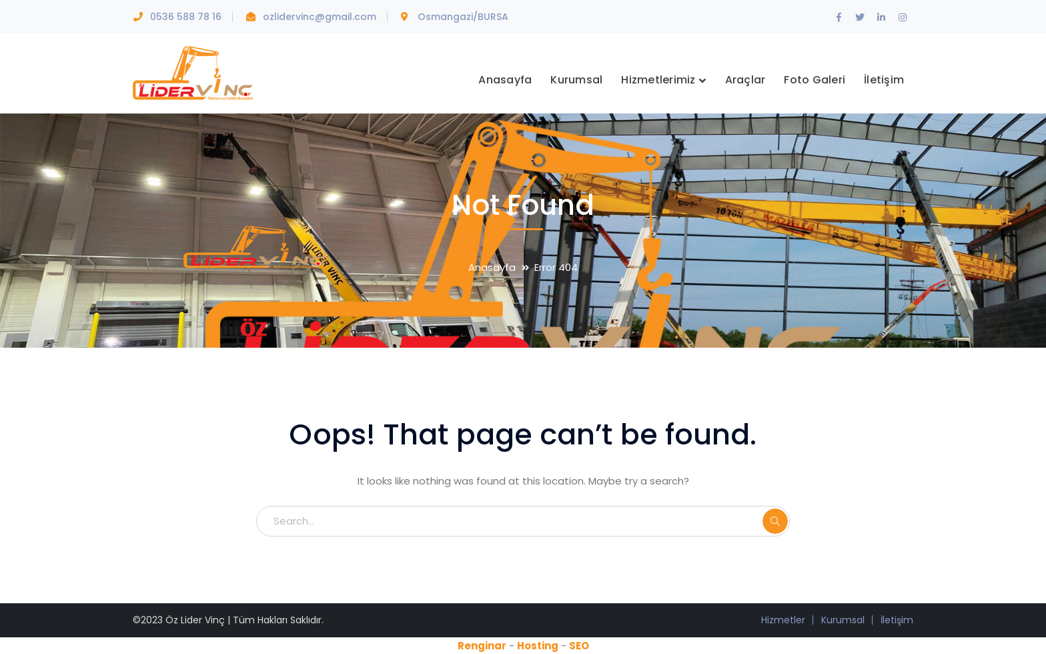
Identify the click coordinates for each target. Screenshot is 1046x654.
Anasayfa (492, 267)
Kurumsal (843, 620)
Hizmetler (783, 620)
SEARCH (775, 521)
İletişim (897, 620)
